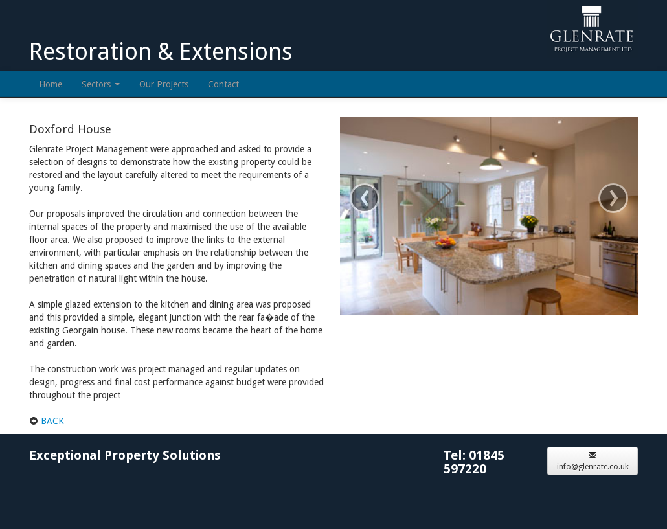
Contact (223, 84)
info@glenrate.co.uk (593, 461)
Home (50, 84)
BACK (52, 421)
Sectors (101, 84)
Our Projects (163, 84)
